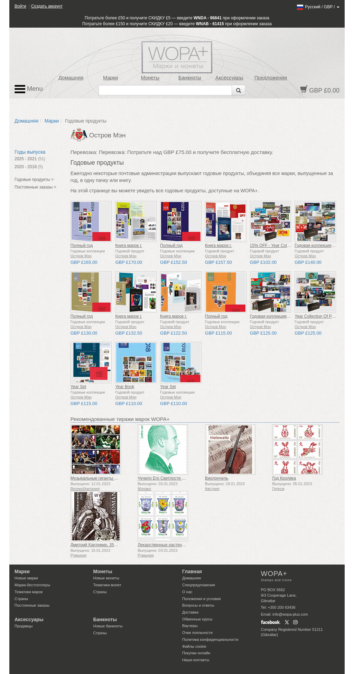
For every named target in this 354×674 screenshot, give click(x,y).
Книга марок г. (128, 245)
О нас (187, 592)
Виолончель (216, 478)
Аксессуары (229, 77)
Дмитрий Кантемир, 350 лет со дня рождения (114, 544)
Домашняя (70, 77)
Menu (29, 89)
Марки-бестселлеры (32, 585)
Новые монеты (106, 578)
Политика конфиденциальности (210, 639)
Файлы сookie (194, 646)
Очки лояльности (197, 632)
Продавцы (24, 626)
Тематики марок (29, 592)
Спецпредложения (198, 585)
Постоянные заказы (32, 605)
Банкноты (189, 77)
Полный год (82, 245)
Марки (110, 77)
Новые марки (26, 578)
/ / (317, 6)
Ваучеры (190, 626)
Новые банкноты (108, 626)
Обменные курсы (197, 619)
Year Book (124, 386)
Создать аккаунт (47, 6)
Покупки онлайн (196, 653)
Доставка (190, 612)
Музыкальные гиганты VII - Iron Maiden (108, 478)
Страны (21, 599)
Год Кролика (284, 478)
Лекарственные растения (162, 544)
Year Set (78, 386)
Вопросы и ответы (198, 605)
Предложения (270, 77)
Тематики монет (107, 585)
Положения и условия (201, 599)
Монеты (150, 77)
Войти (20, 6)
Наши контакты (195, 660)
